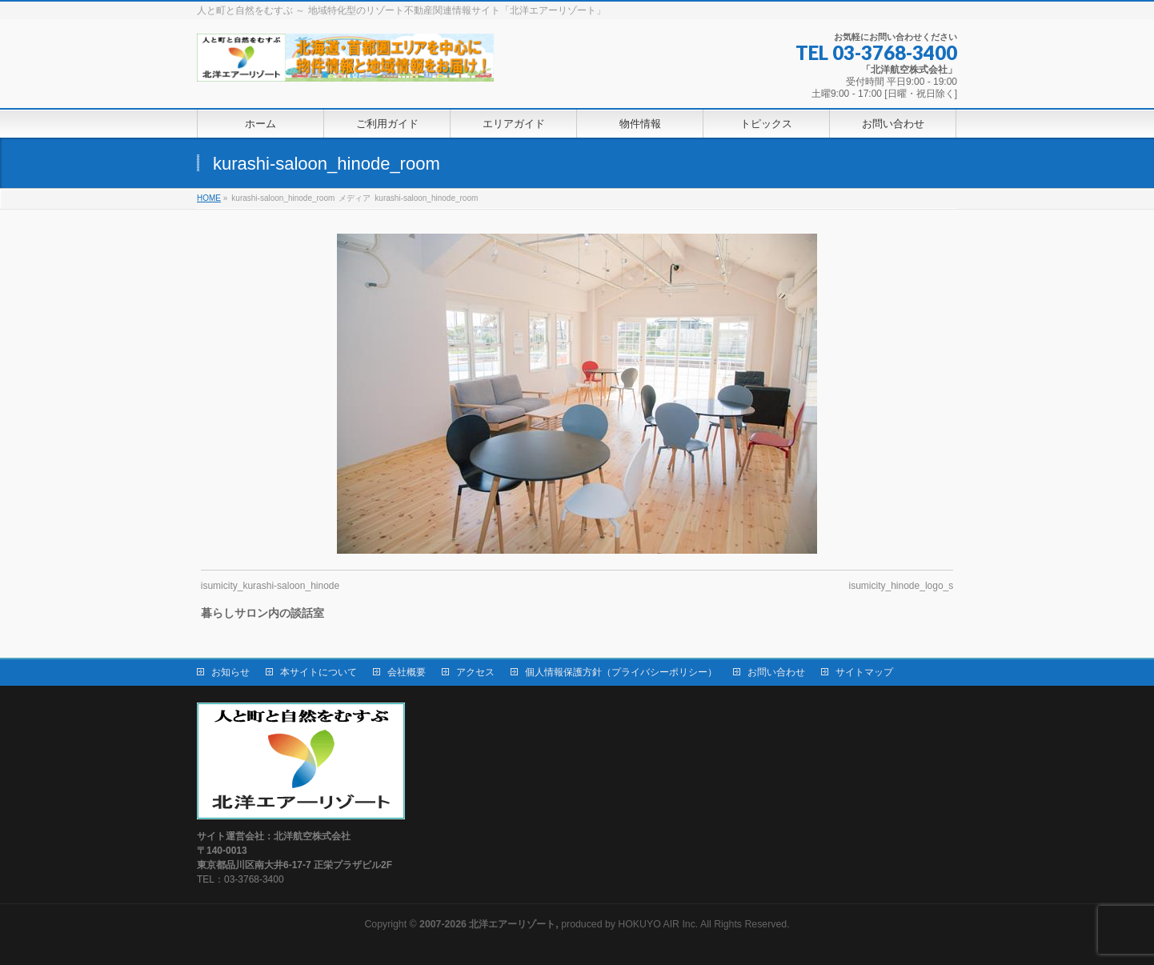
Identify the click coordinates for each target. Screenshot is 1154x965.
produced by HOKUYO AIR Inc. (558, 924)
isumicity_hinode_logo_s (901, 585)
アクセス (475, 672)
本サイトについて (318, 672)
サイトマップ (864, 672)
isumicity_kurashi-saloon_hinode (270, 585)
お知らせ (230, 672)
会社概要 (406, 672)
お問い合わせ (776, 672)
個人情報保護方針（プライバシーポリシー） (621, 672)
